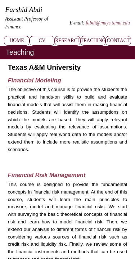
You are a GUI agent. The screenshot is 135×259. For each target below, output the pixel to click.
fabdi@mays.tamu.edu (114, 14)
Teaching (93, 24)
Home (17, 24)
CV (42, 24)
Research (67, 24)
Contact (118, 24)
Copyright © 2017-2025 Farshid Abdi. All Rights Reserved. (40, 247)
